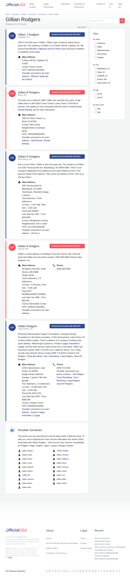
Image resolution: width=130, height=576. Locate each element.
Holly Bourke (76, 107)
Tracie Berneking (34, 356)
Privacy (83, 542)
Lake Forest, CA (104, 83)
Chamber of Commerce (79, 5)
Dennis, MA (102, 79)
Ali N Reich (56, 49)
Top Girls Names (101, 555)
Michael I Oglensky (38, 49)
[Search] (105, 20)
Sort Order (81, 27)
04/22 (101, 543)
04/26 (96, 540)
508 (99, 109)
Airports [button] (99, 4)
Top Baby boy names (103, 549)
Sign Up (120, 5)
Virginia (100, 57)
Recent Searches (101, 537)
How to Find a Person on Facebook (109, 546)
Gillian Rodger (60, 450)
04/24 (107, 540)
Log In (111, 5)
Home (49, 537)
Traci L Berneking (51, 356)
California (101, 43)
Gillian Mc (24, 475)
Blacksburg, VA (104, 68)
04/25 (101, 540)
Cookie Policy (86, 547)
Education (65, 4)
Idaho (100, 47)
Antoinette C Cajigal (31, 415)
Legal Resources (48, 5)
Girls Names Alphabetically (106, 552)
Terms (83, 537)
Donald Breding (25, 110)
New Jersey (102, 54)
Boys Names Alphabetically (106, 558)
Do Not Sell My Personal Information (62, 542)
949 (99, 112)
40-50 (100, 97)
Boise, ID (101, 72)
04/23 (96, 543)
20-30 (100, 94)
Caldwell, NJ (102, 76)
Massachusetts (103, 50)
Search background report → (67, 34)
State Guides (32, 5)
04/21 (107, 543)
